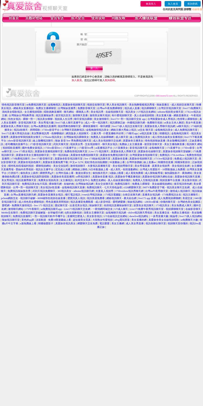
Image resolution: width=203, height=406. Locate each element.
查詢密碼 (192, 3)
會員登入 (151, 3)
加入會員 (173, 3)
